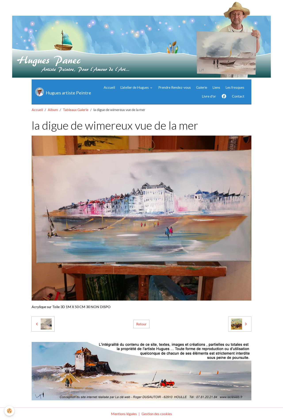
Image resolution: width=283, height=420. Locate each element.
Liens (216, 87)
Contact (238, 96)
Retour (141, 324)
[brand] (58, 91)
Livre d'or (209, 96)
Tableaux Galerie (75, 109)
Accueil (109, 87)
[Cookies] (9, 411)
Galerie (201, 87)
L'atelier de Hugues (134, 87)
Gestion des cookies (157, 414)
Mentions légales (124, 414)
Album (53, 109)
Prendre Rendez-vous (174, 87)
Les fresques (235, 87)
